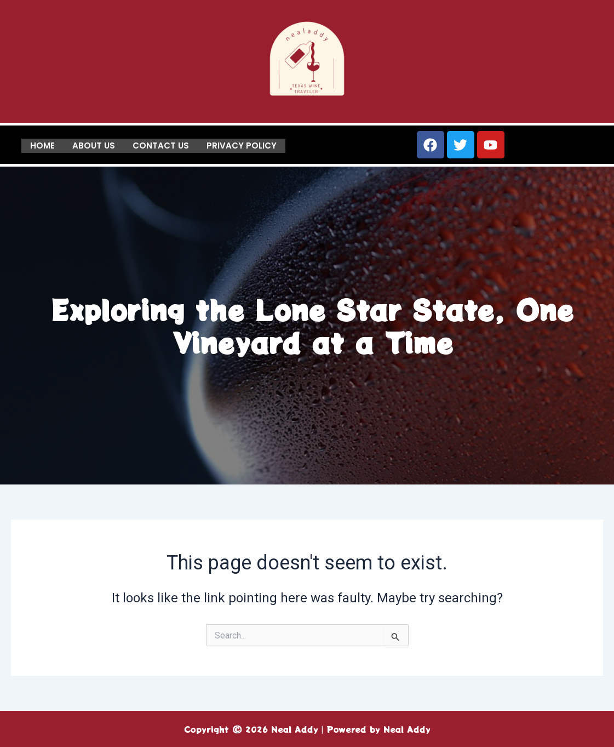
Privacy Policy (241, 145)
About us (93, 145)
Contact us (161, 145)
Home (42, 145)
